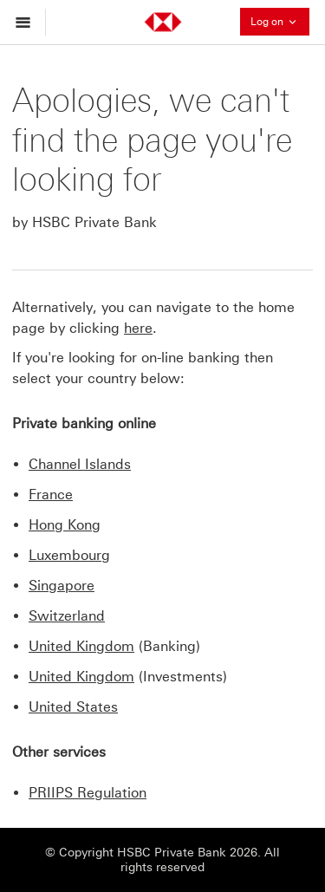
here (138, 328)
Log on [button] (279, 21)
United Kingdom (81, 646)
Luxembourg (69, 555)
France (51, 494)
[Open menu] (27, 22)
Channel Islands (80, 464)
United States (73, 707)
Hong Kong (65, 525)
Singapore (61, 585)
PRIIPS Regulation (87, 793)
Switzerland (67, 616)
